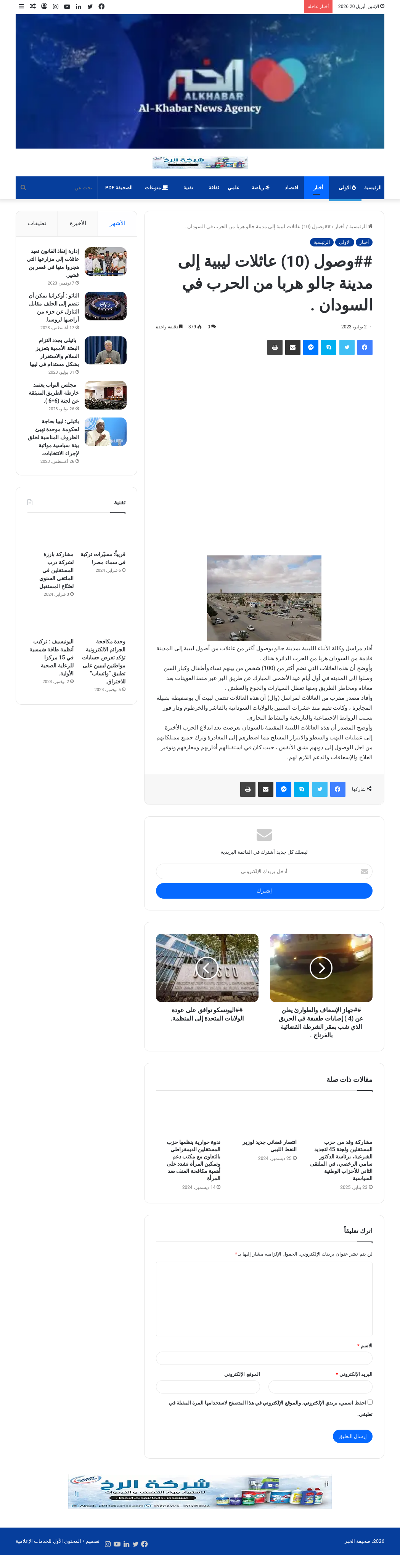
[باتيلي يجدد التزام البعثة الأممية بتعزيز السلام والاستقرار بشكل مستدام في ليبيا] (104, 351)
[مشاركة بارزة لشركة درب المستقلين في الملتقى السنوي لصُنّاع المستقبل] (50, 552)
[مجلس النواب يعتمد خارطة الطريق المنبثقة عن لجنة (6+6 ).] (104, 396)
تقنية (188, 187)
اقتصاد (291, 187)
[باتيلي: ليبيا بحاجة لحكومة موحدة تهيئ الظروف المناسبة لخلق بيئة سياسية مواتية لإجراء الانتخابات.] (104, 440)
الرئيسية (373, 187)
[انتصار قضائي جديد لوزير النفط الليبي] (264, 1117)
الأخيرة (78, 223)
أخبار (318, 187)
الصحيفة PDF (119, 187)
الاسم (365, 1346)
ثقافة (214, 187)
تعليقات (37, 223)
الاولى (347, 187)
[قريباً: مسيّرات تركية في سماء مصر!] (102, 552)
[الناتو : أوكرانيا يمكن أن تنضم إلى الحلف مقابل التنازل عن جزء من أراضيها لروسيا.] (104, 307)
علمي (233, 187)
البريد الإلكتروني (354, 1374)
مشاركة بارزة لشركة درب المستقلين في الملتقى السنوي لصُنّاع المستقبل (56, 588)
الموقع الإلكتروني (242, 1374)
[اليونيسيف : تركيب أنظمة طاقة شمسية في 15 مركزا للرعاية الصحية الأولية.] (50, 639)
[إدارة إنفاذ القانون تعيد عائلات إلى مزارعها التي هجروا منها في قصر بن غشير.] (104, 262)
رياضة (260, 187)
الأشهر (117, 223)
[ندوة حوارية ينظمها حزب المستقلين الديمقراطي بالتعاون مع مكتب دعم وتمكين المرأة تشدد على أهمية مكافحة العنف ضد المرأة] (188, 1117)
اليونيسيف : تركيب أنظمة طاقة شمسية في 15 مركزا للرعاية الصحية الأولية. (51, 675)
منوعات (156, 187)
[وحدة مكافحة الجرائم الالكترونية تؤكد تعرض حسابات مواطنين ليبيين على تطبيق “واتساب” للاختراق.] (102, 639)
